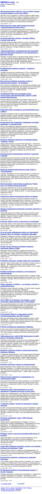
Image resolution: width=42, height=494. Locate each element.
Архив (12, 488)
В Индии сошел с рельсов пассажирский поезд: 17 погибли (20, 434)
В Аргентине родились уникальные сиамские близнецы (18, 458)
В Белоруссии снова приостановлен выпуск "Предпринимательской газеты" (17, 26)
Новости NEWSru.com (8, 490)
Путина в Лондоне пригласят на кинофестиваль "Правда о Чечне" (19, 140)
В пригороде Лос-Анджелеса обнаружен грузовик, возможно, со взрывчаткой (19, 123)
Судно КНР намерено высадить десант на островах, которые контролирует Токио (20, 447)
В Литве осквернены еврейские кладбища (16, 327)
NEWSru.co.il (4, 489)
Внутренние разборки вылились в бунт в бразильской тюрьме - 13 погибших (16, 82)
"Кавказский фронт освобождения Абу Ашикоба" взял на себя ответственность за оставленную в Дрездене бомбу (19, 52)
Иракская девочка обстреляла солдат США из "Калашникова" (18, 170)
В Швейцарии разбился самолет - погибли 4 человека (17, 69)
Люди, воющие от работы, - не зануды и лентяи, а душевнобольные (19, 285)
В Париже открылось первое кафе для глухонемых (20, 261)
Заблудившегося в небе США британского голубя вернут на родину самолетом (19, 337)
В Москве (11, 489)
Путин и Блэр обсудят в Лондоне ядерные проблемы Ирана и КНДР (16, 247)
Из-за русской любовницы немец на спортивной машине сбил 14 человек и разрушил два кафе (19, 233)
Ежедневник (18, 488)
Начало (3, 488)
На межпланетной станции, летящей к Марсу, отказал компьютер (17, 39)
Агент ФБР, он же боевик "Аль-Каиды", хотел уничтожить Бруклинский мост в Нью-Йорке (17, 301)
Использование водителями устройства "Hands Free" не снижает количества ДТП (18, 185)
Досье (8, 488)
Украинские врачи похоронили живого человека (19, 196)
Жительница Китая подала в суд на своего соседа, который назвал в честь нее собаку (20, 12)
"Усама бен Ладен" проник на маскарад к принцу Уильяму (19, 404)
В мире (2, 6)
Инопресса (19, 489)
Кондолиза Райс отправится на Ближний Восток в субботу (19, 110)
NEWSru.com (7, 2)
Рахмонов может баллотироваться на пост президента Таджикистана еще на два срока (17, 390)
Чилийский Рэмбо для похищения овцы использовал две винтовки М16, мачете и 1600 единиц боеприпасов (18, 95)
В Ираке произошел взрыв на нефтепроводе (17, 364)
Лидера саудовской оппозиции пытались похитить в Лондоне (20, 210)
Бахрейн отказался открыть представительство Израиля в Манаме (19, 351)
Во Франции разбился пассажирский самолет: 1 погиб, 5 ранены (19, 471)
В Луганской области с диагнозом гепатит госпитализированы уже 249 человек (16, 315)
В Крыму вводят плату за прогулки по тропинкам (19, 221)
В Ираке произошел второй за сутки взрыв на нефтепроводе (18, 272)
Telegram (29, 488)
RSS (24, 488)
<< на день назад (6, 483)
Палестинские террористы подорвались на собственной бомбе (17, 378)
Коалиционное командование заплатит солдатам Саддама (19, 155)
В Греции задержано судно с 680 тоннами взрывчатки (16, 419)
